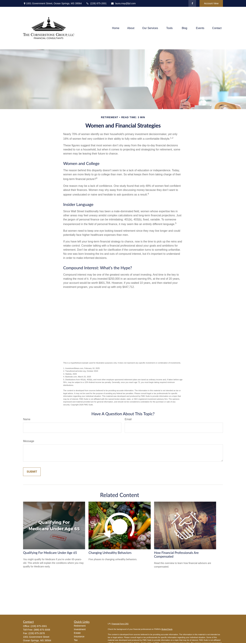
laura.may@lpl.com (123, 3)
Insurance (79, 636)
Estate (77, 633)
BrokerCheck (166, 629)
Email (128, 419)
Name (26, 419)
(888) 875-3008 (42, 629)
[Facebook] (192, 3)
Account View (211, 3)
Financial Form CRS (120, 624)
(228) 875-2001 (96, 3)
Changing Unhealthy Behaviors (110, 553)
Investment (80, 629)
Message (28, 441)
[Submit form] (32, 471)
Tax (76, 640)
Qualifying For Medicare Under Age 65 (50, 553)
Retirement (80, 625)
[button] (116, 28)
